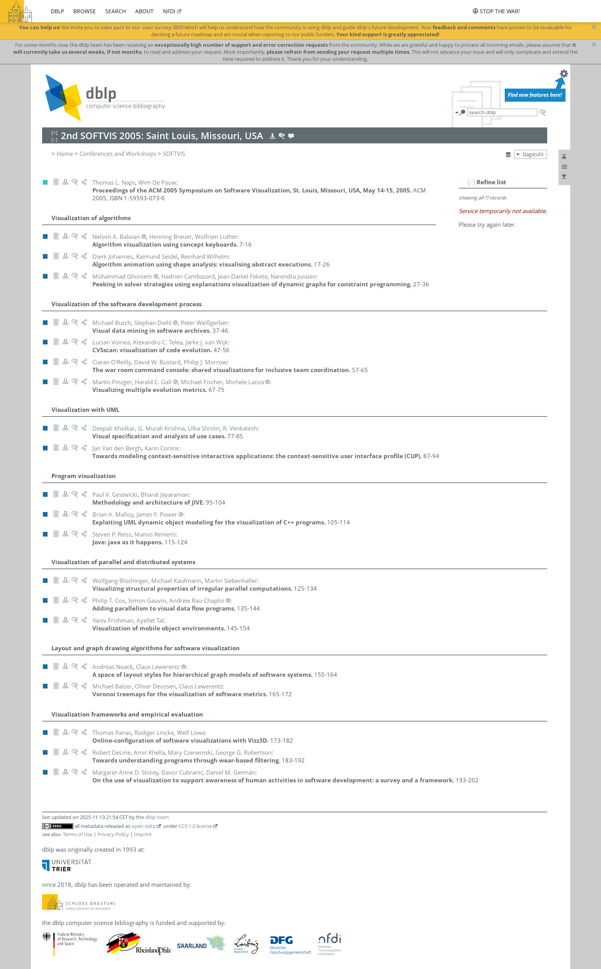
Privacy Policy (113, 834)
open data (143, 826)
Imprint (143, 834)
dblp (57, 11)
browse (84, 11)
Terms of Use (77, 834)
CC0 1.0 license (195, 826)
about (144, 11)
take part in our (142, 27)
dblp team (157, 817)
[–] (471, 182)
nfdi (169, 11)
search (115, 11)
